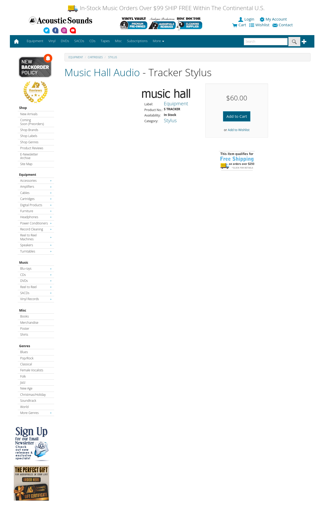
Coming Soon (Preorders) (32, 122)
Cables (36, 193)
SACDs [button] (79, 40)
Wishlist (259, 24)
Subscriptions (137, 40)
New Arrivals (28, 114)
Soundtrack (28, 400)
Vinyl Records (36, 299)
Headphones (36, 217)
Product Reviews (31, 148)
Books (24, 316)
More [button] (158, 40)
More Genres (36, 413)
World (24, 407)
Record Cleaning (36, 229)
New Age (26, 388)
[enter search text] (266, 41)
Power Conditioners (36, 223)
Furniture (36, 211)
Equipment (27, 174)
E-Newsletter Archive (29, 156)
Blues (24, 352)
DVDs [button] (65, 40)
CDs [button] (93, 40)
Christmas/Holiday (33, 394)
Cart (239, 24)
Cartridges (36, 199)
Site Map (26, 164)
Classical (26, 364)
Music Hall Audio (102, 72)
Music (23, 262)
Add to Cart (236, 116)
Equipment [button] (35, 40)
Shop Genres (29, 142)
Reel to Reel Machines (36, 237)
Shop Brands (29, 130)
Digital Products (36, 205)
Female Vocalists (31, 370)
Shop (23, 108)
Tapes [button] (105, 40)
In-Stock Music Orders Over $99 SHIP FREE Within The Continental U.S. (166, 8)
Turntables (36, 251)
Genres (24, 346)
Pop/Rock (27, 358)
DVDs (36, 281)
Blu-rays (36, 268)
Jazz (23, 382)
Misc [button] (118, 40)
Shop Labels (28, 136)
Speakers (36, 245)
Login (246, 19)
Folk (23, 376)
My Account (273, 19)
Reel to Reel (36, 287)
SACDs (36, 293)
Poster (24, 328)
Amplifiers (36, 186)
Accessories (36, 180)
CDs (36, 275)
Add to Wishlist (239, 130)
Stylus (112, 57)
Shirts (24, 334)
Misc (22, 310)
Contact (283, 24)
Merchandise (29, 322)
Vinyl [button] (51, 40)
